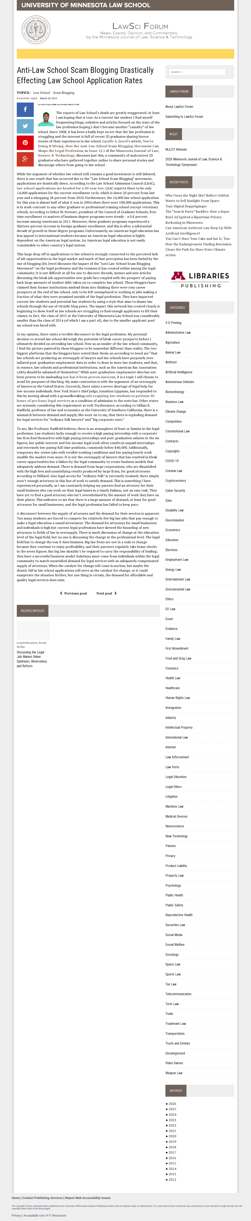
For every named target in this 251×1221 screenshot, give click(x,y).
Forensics (171, 668)
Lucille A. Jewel (115, 141)
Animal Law (172, 352)
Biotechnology (174, 392)
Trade (169, 1014)
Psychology (173, 885)
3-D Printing (173, 323)
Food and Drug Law (178, 658)
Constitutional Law (177, 431)
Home (16, 1198)
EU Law (170, 609)
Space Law (172, 964)
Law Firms (172, 767)
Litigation (171, 797)
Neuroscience (174, 826)
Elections (171, 550)
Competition (173, 422)
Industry (170, 718)
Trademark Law (175, 1024)
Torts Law (172, 1004)
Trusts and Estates (177, 1043)
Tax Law (170, 984)
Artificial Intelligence (178, 372)
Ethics (169, 599)
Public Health (174, 895)
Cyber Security (175, 491)
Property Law (174, 876)
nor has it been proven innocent (89, 377)
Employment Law (176, 560)
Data (168, 501)
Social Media (173, 935)
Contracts (171, 441)
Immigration (173, 708)
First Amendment (176, 648)
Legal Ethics (173, 787)
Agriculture (172, 342)
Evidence (171, 629)
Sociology (172, 955)
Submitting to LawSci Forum (184, 117)
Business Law (174, 402)
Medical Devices (176, 816)
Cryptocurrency (175, 481)
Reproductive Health (179, 915)
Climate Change (175, 412)
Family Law (172, 639)
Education (171, 540)
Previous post (73, 593)
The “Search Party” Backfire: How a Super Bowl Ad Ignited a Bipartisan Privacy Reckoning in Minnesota (197, 217)
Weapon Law (173, 1073)
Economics (172, 530)
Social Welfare (175, 945)
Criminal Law (173, 471)
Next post (106, 593)
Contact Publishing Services (43, 1198)
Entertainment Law (177, 579)
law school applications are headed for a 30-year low (60, 188)
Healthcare (172, 688)
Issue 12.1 (96, 150)
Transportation (175, 1034)
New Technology (176, 836)
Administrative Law (178, 333)
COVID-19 (172, 461)
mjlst (34, 98)
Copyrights (172, 451)
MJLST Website (176, 149)
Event (169, 619)
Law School (41, 92)
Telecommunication (178, 994)
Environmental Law (177, 589)
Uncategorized (175, 1053)
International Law (176, 737)
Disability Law (174, 510)
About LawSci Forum (179, 107)
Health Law (172, 678)
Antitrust (171, 362)
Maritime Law (174, 806)
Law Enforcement (177, 757)
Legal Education (27, 642)
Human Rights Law (177, 698)
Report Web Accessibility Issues (88, 1198)
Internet (170, 747)
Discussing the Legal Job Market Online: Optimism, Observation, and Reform (32, 658)
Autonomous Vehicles (179, 382)
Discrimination (174, 520)
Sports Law (173, 974)
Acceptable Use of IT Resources (45, 1215)
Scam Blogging (63, 92)
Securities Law (175, 925)
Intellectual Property (179, 727)
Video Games (174, 1063)
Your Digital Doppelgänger (186, 206)
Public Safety (174, 905)
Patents (170, 846)
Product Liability (176, 866)
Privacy (170, 856)
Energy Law (173, 570)
